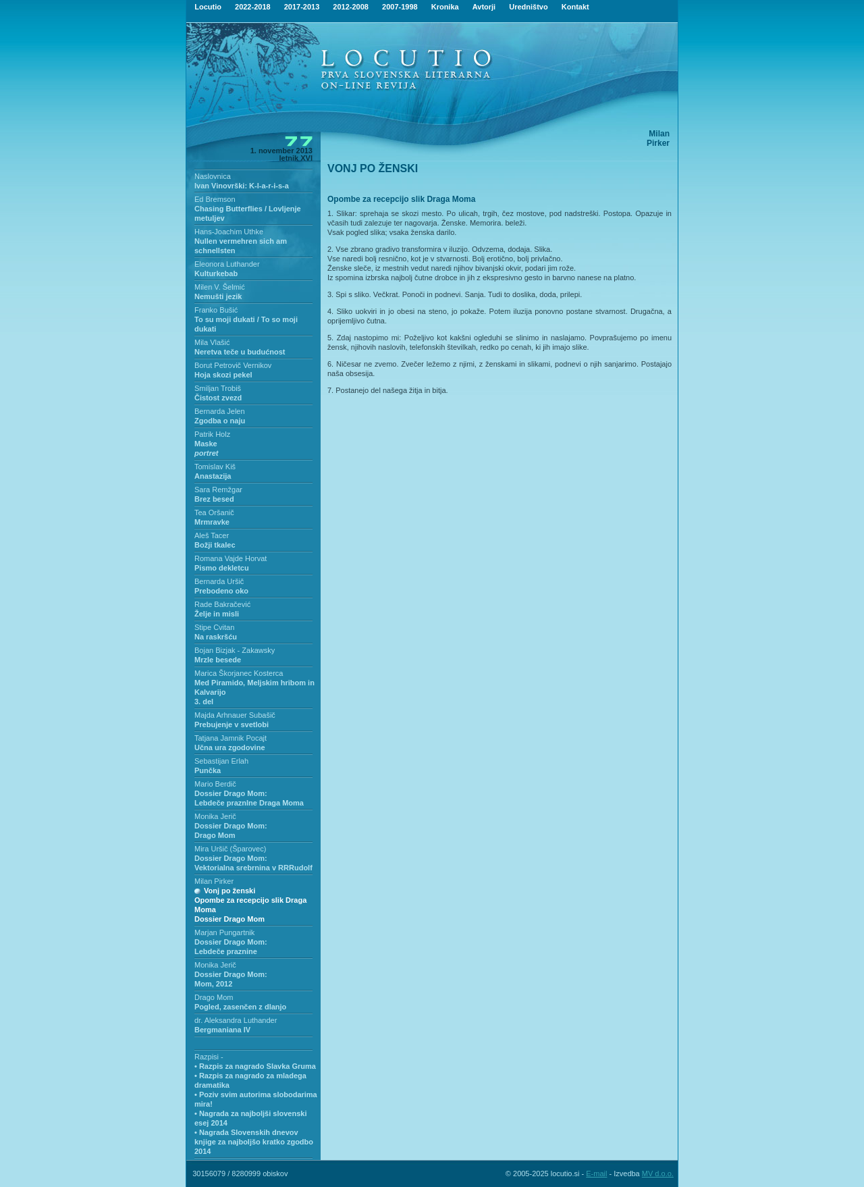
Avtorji (484, 7)
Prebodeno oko (221, 591)
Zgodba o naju (219, 421)
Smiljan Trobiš (217, 388)
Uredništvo (528, 7)
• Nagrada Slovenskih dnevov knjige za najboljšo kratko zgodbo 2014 (253, 1141)
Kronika (445, 7)
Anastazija (212, 476)
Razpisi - (208, 1057)
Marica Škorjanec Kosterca (238, 673)
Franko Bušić (216, 310)
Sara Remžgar (218, 489)
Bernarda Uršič (219, 581)
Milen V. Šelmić (219, 287)
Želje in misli (216, 614)
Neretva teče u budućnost (239, 352)
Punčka (207, 770)
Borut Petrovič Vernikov (232, 365)
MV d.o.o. (658, 1173)
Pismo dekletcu (221, 568)
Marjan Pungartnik (224, 932)
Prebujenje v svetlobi (231, 724)
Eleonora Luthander (227, 264)
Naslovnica (212, 176)
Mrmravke (212, 522)
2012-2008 (351, 7)
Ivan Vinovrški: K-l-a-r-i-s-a (241, 186)
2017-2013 (302, 7)
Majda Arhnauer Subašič (234, 715)
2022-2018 (253, 7)
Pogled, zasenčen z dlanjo (240, 1007)
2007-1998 (400, 7)
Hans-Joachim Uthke (228, 232)
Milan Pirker (214, 881)
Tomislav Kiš (215, 467)
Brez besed (214, 499)
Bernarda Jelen (219, 411)
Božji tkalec (215, 545)
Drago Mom (213, 997)
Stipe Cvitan (214, 627)
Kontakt (575, 7)
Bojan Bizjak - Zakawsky (234, 650)
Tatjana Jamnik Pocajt (230, 738)
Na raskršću (215, 637)
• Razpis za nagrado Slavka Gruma (255, 1066)
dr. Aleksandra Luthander (235, 1020)
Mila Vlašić (212, 342)
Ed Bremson (215, 199)
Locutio (207, 7)
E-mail (596, 1173)
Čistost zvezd (218, 398)
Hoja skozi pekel (223, 375)
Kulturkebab (216, 273)
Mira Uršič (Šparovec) (230, 849)
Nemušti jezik (218, 296)
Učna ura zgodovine (229, 747)
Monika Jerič (215, 816)
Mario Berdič (215, 784)
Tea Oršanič (214, 512)
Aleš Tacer (211, 535)
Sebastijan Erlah (221, 761)
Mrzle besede (217, 660)
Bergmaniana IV (222, 1030)
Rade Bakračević (222, 604)
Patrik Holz (212, 434)
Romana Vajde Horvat (230, 558)
